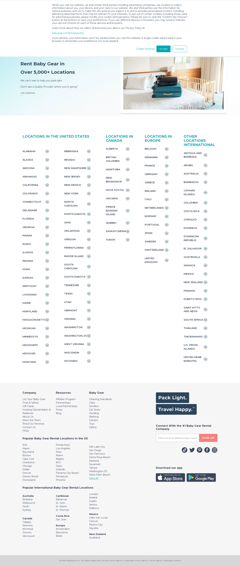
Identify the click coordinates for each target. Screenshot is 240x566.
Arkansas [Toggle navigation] (29, 176)
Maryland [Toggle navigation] (29, 311)
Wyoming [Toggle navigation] (71, 360)
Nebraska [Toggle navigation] (71, 151)
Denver (26, 472)
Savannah (94, 464)
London (93, 494)
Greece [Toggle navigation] (150, 182)
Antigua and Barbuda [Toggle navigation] (193, 154)
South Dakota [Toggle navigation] (74, 276)
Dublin (93, 501)
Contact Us (29, 427)
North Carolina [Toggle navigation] (71, 203)
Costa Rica (62, 515)
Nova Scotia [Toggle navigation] (115, 190)
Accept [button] (163, 48)
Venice (93, 504)
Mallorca (94, 508)
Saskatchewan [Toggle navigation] (116, 231)
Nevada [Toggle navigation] (69, 159)
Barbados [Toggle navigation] (191, 182)
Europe (60, 525)
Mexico (93, 514)
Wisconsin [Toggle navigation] (71, 352)
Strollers (93, 406)
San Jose (61, 519)
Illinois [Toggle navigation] (27, 252)
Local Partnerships (66, 406)
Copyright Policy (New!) (136, 560)
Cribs (92, 402)
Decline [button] (179, 48)
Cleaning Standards (100, 399)
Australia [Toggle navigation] (191, 173)
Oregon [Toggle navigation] (70, 239)
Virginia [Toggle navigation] (70, 318)
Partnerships (63, 402)
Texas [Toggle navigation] (68, 293)
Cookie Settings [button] (145, 48)
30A (24, 444)
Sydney (26, 509)
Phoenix (60, 479)
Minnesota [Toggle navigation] (30, 336)
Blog (58, 413)
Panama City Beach (67, 472)
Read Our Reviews (33, 423)
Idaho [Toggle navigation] (26, 244)
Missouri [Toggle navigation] (28, 353)
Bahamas (61, 499)
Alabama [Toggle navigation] (29, 151)
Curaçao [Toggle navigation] (190, 219)
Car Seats (94, 409)
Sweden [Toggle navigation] (150, 241)
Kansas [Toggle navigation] (27, 277)
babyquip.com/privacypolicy (68, 33)
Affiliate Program (66, 399)
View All (93, 478)
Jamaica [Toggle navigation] (189, 265)
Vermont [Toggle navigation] (71, 310)
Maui (59, 451)
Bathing (93, 416)
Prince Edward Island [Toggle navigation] (112, 210)
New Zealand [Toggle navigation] (193, 282)
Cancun (93, 521)
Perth (25, 506)
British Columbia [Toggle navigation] (113, 159)
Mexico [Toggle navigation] (189, 273)
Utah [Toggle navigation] (67, 302)
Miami (59, 455)
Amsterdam (63, 528)
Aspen (26, 448)
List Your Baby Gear (33, 399)
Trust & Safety (30, 402)
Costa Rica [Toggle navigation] (192, 211)
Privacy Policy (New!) (112, 560)
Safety (93, 427)
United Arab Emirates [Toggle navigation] (192, 358)
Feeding (94, 413)
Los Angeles (63, 448)
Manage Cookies (173, 560)
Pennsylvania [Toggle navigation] (74, 247)
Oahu (59, 465)
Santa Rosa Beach (99, 457)
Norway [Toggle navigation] (150, 216)
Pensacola (62, 476)
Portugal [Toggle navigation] (152, 224)
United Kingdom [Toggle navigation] (151, 260)
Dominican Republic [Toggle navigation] (191, 238)
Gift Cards (28, 406)
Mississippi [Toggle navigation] (30, 345)
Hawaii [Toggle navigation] (27, 235)
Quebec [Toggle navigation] (111, 222)
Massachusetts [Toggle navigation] (34, 319)
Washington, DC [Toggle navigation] (76, 335)
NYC (58, 462)
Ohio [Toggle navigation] (67, 222)
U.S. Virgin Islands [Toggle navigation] (191, 346)
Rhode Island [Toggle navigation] (74, 256)
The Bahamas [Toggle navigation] (193, 336)
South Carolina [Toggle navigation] (71, 266)
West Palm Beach (99, 474)
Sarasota (94, 460)
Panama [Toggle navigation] (189, 290)
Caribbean (62, 495)
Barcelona (62, 532)
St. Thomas (62, 509)
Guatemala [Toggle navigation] (192, 257)
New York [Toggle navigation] (71, 193)
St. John (60, 502)
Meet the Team (31, 420)
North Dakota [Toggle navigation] (75, 214)
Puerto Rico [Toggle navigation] (193, 299)
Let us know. (27, 92)
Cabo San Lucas (98, 517)
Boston (26, 455)
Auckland (94, 537)
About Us (27, 416)
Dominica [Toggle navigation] (190, 228)
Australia (28, 495)
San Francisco (97, 453)
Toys (91, 423)
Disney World (30, 476)
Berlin (59, 535)
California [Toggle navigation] (30, 184)
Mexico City (96, 524)
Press (59, 409)
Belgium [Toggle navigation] (150, 148)
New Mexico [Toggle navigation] (72, 184)
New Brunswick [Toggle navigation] (114, 179)
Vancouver (28, 535)
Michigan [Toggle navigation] (29, 328)
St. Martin (61, 506)
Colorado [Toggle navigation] (30, 193)
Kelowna (27, 525)
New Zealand (97, 534)
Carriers (93, 420)
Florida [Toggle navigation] (28, 218)
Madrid (93, 497)
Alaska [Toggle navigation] (27, 159)
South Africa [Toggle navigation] (193, 319)
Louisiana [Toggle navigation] (29, 294)
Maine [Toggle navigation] (26, 302)
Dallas (25, 469)
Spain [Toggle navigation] (148, 233)
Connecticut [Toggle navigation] (31, 201)
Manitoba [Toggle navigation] (113, 169)
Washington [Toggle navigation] (73, 327)
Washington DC (98, 471)
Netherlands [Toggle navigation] (154, 207)
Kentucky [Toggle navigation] (29, 286)
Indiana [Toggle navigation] (27, 260)
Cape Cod (28, 458)
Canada (27, 518)
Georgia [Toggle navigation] (28, 227)
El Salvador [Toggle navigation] (193, 248)
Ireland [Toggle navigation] (150, 191)
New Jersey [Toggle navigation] (72, 176)
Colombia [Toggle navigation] (191, 202)
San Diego (95, 450)
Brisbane (27, 499)
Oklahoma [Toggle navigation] (72, 230)
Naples (60, 458)
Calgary (26, 521)
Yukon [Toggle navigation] (110, 239)
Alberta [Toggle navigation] (112, 148)
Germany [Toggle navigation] (151, 174)
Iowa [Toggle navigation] (26, 269)
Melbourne (28, 502)
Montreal (27, 528)
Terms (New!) (156, 560)
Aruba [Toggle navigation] (188, 165)
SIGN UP (208, 437)
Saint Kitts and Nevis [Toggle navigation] (192, 309)
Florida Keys (63, 444)
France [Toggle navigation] (150, 165)
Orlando (60, 469)
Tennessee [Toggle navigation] (71, 285)
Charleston (28, 462)
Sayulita (93, 528)
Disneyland (28, 479)
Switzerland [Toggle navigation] (154, 249)
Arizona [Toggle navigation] (28, 168)
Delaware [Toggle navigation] (29, 210)
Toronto (27, 532)
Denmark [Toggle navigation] (151, 157)
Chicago (27, 465)
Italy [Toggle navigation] (148, 199)
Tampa (93, 467)
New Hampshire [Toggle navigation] (75, 168)
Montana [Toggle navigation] (29, 361)
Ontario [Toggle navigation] (112, 198)
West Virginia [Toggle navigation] (74, 344)
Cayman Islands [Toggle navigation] (189, 192)
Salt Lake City (97, 446)
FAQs (25, 430)
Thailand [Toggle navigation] (190, 328)
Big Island (28, 451)
